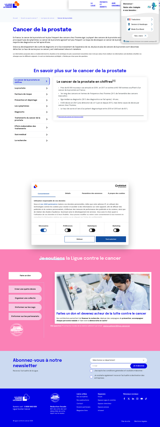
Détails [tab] (68, 193)
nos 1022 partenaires (48, 204)
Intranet (101, 410)
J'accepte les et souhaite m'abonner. (118, 371)
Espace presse (103, 407)
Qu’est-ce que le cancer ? (29, 18)
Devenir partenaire (83, 407)
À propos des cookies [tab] (116, 193)
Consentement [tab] (43, 194)
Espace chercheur (104, 403)
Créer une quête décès (25, 289)
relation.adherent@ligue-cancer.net (116, 326)
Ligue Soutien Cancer (21, 409)
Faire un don (148, 4)
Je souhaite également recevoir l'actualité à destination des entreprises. (119, 377)
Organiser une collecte (25, 298)
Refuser (80, 239)
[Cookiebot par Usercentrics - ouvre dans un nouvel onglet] (116, 186)
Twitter (129, 399)
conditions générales (115, 371)
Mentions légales (140, 421)
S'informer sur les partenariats (25, 316)
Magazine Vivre (82, 410)
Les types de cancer (47, 18)
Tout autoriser (111, 239)
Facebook (124, 399)
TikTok (146, 399)
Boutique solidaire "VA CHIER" (120, 4)
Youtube (142, 399)
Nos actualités (82, 396)
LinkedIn (133, 399)
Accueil (15, 18)
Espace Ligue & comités (107, 400)
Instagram (137, 399)
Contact (80, 403)
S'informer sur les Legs (25, 307)
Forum (59, 5)
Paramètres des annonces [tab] (92, 193)
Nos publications (83, 400)
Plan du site (125, 421)
